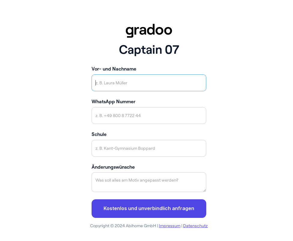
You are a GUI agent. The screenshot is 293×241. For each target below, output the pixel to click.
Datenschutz (195, 225)
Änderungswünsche (113, 167)
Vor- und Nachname (114, 69)
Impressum (169, 225)
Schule (99, 134)
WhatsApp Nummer (113, 101)
